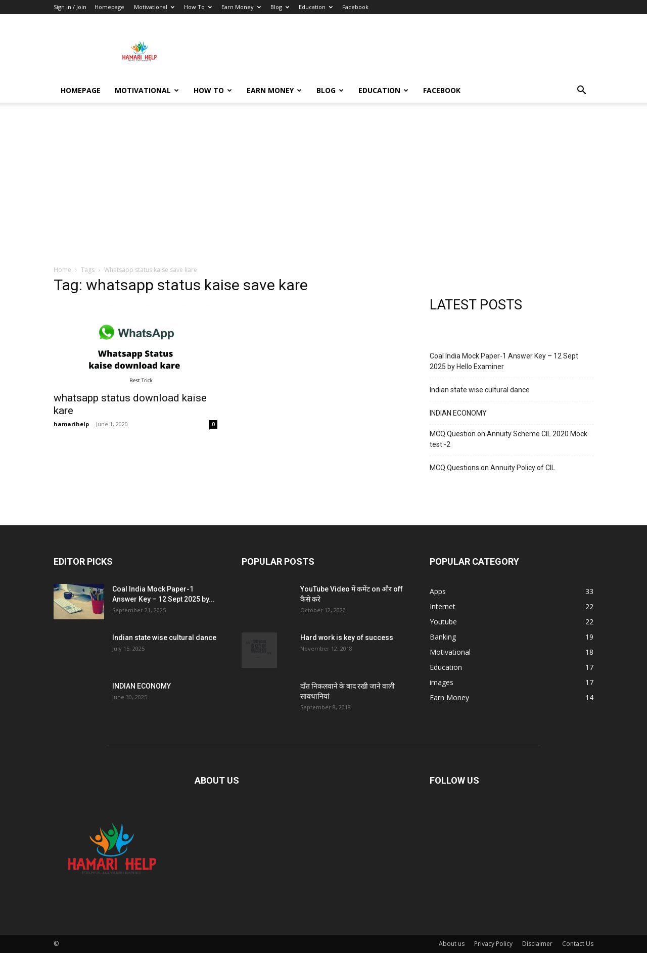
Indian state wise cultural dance (480, 390)
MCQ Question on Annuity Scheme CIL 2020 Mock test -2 (508, 439)
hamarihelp (71, 424)
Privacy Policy (493, 943)
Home (62, 269)
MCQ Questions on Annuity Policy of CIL (492, 468)
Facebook (355, 7)
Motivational (154, 7)
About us (452, 943)
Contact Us (577, 943)
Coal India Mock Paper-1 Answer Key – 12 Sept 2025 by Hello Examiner (504, 361)
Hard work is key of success (346, 637)
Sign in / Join (70, 7)
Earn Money (241, 7)
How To (198, 7)
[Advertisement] (323, 189)
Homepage (109, 7)
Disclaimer (537, 943)
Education (316, 7)
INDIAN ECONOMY (458, 413)
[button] (581, 91)
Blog (279, 7)
